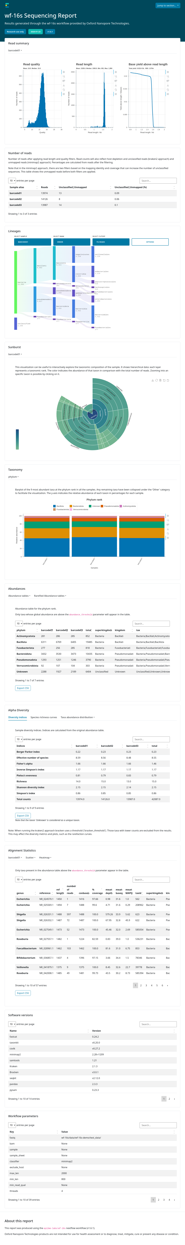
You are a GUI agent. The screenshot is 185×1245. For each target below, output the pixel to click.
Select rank (58, 236)
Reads (44, 187)
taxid (138, 893)
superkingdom (103, 630)
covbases (84, 893)
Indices (21, 745)
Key (12, 1131)
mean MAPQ (129, 891)
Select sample (20, 236)
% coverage (97, 891)
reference (45, 893)
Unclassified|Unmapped (73, 187)
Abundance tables (18, 595)
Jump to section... (167, 5)
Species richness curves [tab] (44, 717)
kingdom (120, 630)
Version (96, 1030)
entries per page (21, 180)
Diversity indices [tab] (17, 717)
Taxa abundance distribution (77, 717)
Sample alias (17, 187)
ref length (60, 891)
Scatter (30, 857)
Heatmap (44, 857)
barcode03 (77, 630)
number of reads (71, 890)
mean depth (109, 891)
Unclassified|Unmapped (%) (131, 187)
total (88, 630)
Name (13, 1030)
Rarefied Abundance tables (49, 595)
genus (20, 893)
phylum (12, 476)
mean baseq (119, 891)
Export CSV (23, 688)
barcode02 (62, 630)
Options (150, 242)
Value (64, 1131)
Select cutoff (98, 236)
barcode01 (14, 50)
